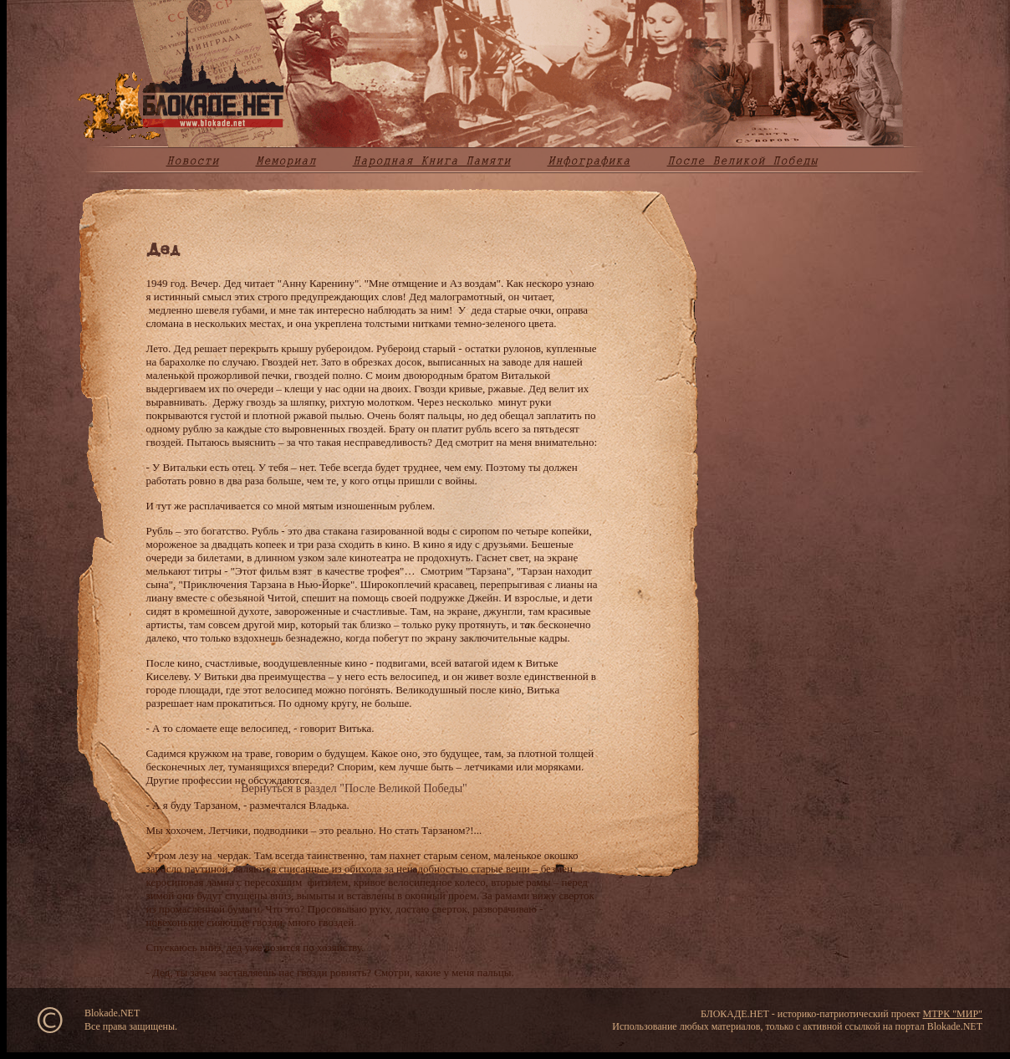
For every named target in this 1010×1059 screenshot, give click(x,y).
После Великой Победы (742, 160)
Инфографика (589, 160)
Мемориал (286, 160)
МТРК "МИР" (952, 1014)
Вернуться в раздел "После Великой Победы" (354, 788)
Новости (192, 160)
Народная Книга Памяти (432, 160)
